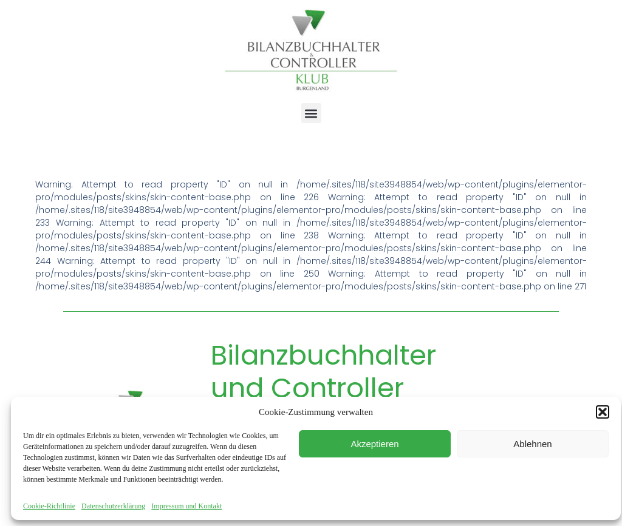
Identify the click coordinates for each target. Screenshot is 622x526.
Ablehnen (532, 444)
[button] (602, 412)
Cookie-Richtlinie (49, 506)
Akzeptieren (374, 444)
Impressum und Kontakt (186, 506)
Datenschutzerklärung (113, 506)
